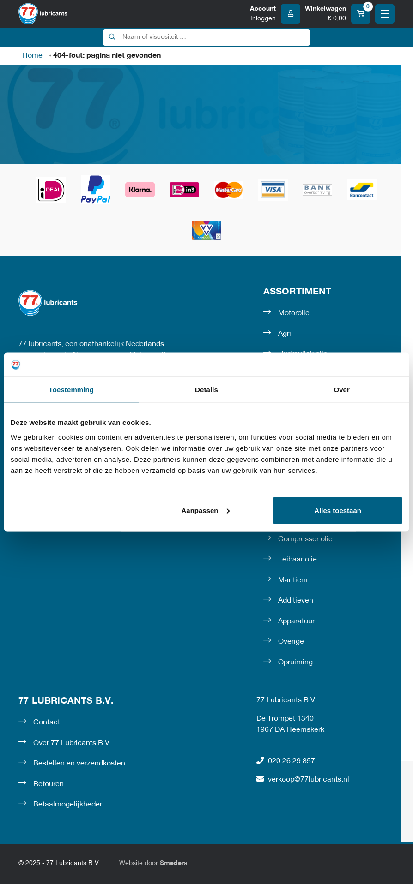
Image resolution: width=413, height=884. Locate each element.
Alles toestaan (337, 510)
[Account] (275, 14)
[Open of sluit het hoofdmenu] (385, 14)
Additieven (295, 600)
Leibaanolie (297, 559)
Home (32, 56)
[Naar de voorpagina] (42, 14)
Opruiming (295, 662)
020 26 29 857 (285, 761)
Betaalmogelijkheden (68, 804)
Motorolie (294, 313)
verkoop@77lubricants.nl (302, 779)
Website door (153, 863)
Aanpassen (205, 510)
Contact (46, 722)
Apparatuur (296, 621)
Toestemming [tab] (71, 390)
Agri (284, 334)
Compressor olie (305, 539)
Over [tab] (342, 390)
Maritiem (293, 580)
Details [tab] (206, 390)
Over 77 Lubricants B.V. (72, 743)
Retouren (48, 784)
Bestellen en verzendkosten (79, 763)
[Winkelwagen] (337, 14)
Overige (291, 642)
